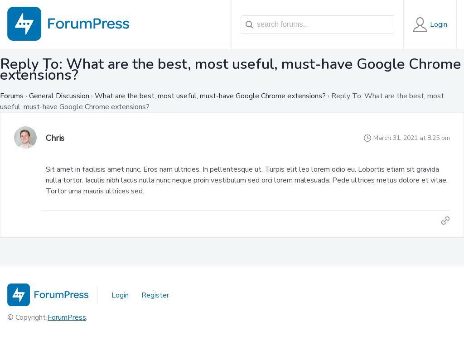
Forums (12, 96)
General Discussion (59, 96)
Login (120, 295)
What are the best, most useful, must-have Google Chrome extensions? (210, 96)
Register (155, 295)
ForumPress (67, 317)
